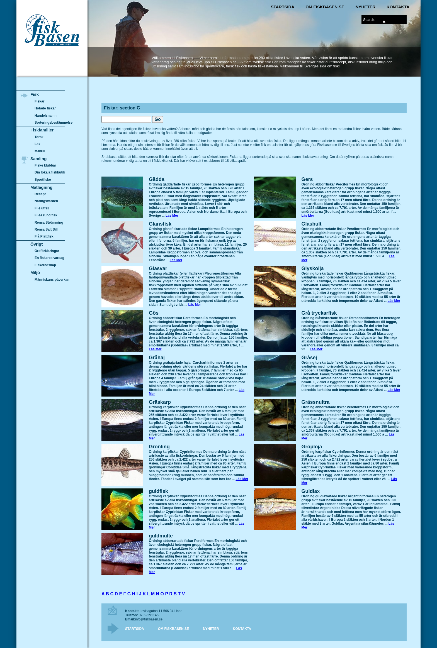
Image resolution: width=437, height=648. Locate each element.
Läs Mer (172, 215)
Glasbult (312, 224)
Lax (37, 144)
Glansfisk (160, 224)
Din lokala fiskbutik (50, 173)
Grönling (159, 446)
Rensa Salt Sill (46, 229)
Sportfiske (43, 180)
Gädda (156, 179)
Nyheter (365, 6)
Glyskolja (313, 268)
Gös (154, 313)
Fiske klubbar (45, 165)
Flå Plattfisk (44, 236)
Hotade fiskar (45, 108)
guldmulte (161, 536)
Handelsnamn (46, 116)
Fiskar (39, 101)
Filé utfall (42, 208)
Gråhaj (157, 357)
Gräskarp (160, 402)
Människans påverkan (52, 280)
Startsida (282, 6)
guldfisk (158, 491)
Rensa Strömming (49, 222)
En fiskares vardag (49, 258)
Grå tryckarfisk (319, 313)
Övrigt (36, 244)
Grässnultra (316, 402)
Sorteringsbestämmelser (54, 122)
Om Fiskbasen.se (324, 6)
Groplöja (312, 446)
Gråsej (309, 357)
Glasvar (158, 268)
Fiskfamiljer (42, 130)
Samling (38, 158)
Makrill (40, 151)
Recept (40, 194)
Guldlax (311, 491)
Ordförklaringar (47, 251)
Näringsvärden (46, 201)
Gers (307, 179)
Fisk (34, 94)
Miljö (35, 272)
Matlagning (41, 187)
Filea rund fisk (46, 215)
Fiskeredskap (45, 265)
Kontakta (398, 6)
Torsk (39, 137)
